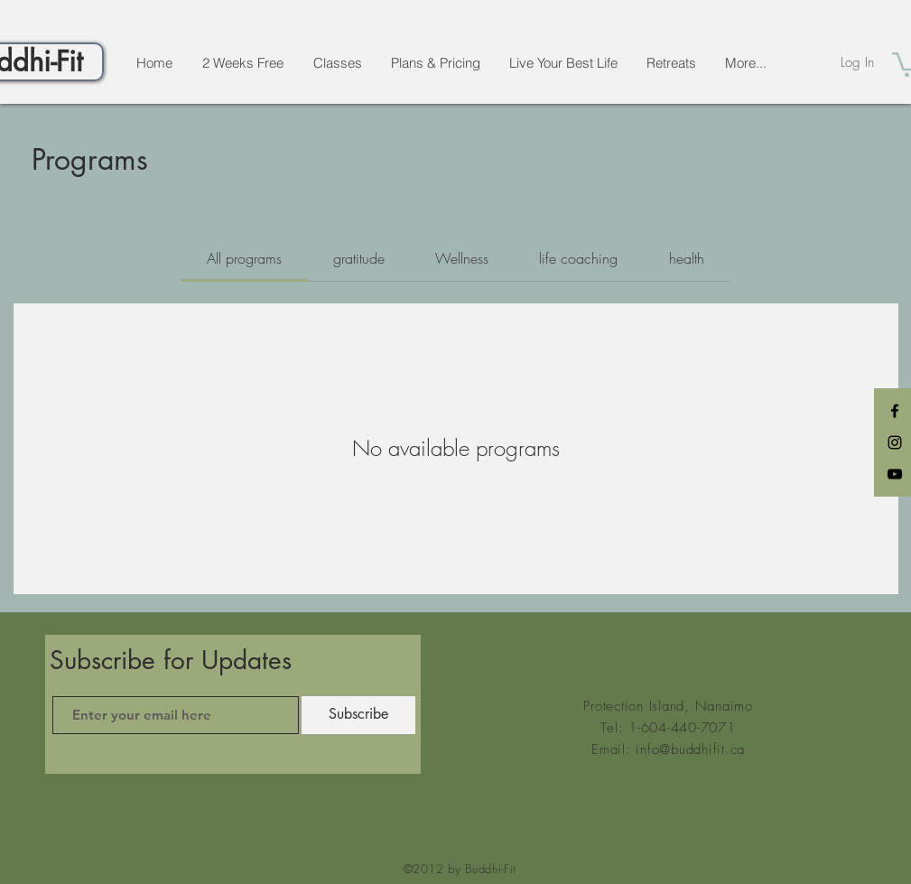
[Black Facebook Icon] (895, 411)
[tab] (244, 258)
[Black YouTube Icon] (895, 474)
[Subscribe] (358, 715)
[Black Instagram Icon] (895, 442)
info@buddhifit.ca (690, 749)
